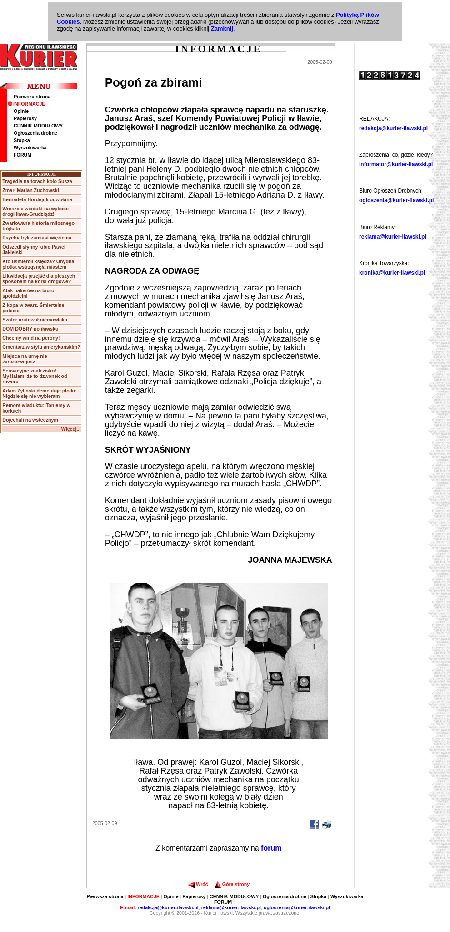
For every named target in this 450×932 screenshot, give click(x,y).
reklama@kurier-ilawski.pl (392, 237)
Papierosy (25, 118)
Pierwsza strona (32, 96)
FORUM (22, 155)
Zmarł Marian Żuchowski (30, 190)
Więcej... (71, 429)
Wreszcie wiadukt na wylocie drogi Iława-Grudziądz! (35, 211)
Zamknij (222, 28)
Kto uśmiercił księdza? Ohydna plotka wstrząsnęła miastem (38, 264)
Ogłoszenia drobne (35, 133)
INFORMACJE (26, 104)
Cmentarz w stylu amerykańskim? (41, 347)
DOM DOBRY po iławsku (30, 328)
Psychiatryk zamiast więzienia (36, 237)
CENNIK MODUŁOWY (38, 125)
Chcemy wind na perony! (31, 338)
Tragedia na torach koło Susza (37, 181)
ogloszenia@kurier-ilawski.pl (396, 200)
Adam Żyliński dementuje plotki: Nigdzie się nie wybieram (39, 393)
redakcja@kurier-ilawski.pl (393, 128)
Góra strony (232, 884)
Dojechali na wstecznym (30, 420)
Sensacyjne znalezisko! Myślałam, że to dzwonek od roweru (34, 376)
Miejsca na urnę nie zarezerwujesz (24, 358)
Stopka (22, 140)
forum (271, 848)
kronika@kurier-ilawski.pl (392, 273)
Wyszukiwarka (30, 147)
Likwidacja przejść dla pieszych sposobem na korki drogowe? (38, 278)
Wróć (198, 884)
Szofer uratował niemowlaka (34, 319)
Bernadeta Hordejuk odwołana (37, 199)
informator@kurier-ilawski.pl (396, 164)
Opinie (21, 111)
